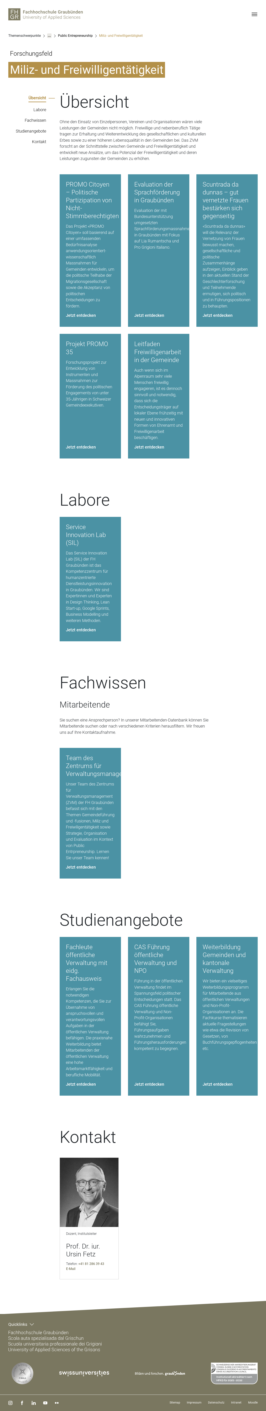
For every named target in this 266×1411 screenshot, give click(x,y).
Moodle (253, 1402)
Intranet (236, 1402)
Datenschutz (216, 1402)
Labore (39, 109)
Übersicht (37, 97)
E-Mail (70, 1269)
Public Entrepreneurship (75, 35)
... (49, 36)
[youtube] (44, 1403)
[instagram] (10, 1403)
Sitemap (175, 1402)
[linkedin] (32, 1403)
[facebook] (21, 1403)
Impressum (194, 1402)
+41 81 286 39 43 (91, 1264)
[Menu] (254, 14)
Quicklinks (17, 1324)
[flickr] (55, 1403)
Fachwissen (35, 120)
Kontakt (39, 141)
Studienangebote (31, 131)
